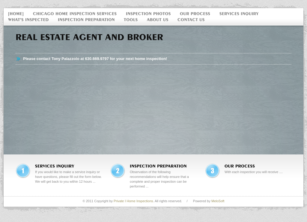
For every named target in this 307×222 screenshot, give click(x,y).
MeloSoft (217, 201)
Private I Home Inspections (133, 201)
